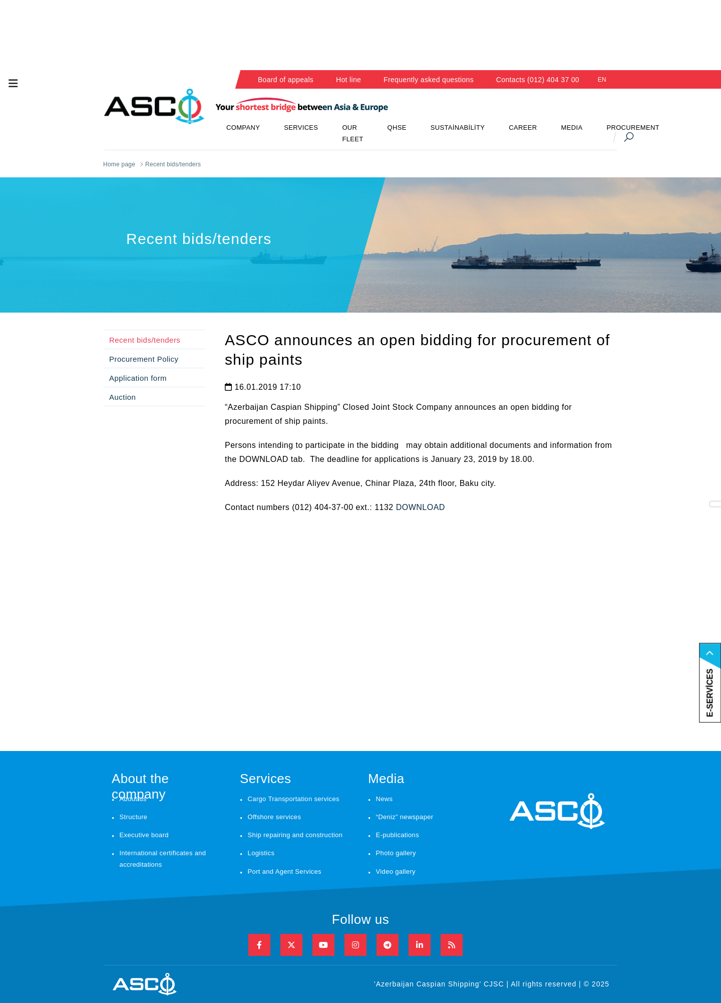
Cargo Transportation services (293, 799)
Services (265, 778)
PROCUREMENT (632, 127)
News (384, 799)
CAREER (523, 127)
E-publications (397, 835)
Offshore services (274, 817)
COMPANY (243, 127)
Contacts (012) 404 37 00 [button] (537, 80)
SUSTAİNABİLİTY (458, 127)
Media (386, 778)
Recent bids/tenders (144, 340)
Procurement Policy (144, 359)
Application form (138, 378)
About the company (140, 781)
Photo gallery (396, 853)
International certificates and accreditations (163, 858)
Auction (122, 397)
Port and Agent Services (284, 871)
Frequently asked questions (429, 80)
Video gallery (396, 871)
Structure (134, 817)
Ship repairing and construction (295, 835)
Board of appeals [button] (285, 80)
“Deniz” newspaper (405, 817)
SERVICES (301, 127)
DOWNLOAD (420, 507)
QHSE (397, 127)
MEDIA (572, 127)
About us (133, 799)
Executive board (144, 835)
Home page (119, 164)
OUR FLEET (352, 133)
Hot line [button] (348, 80)
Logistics (261, 853)
